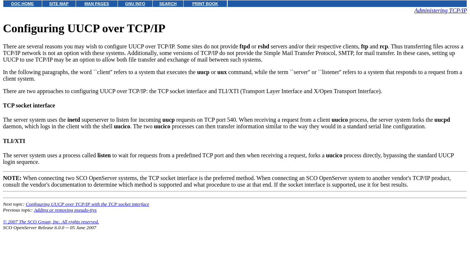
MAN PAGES (96, 3)
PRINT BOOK (205, 3)
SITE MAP (59, 3)
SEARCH (168, 3)
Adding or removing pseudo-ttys (65, 210)
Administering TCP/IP (440, 10)
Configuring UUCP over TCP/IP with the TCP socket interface (87, 204)
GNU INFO (135, 3)
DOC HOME (22, 3)
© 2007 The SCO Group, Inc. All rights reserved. (51, 221)
